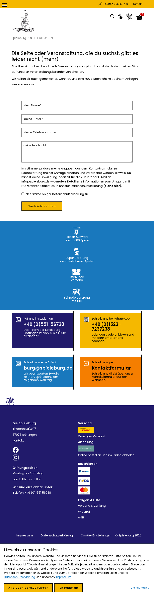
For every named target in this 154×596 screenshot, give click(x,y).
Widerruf (84, 512)
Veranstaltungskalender (47, 72)
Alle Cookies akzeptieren (28, 588)
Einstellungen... (140, 587)
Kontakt (120, 4)
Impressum (24, 535)
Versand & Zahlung (92, 506)
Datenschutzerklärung (57, 535)
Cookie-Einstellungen (96, 535)
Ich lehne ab (68, 588)
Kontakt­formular (111, 368)
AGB (81, 517)
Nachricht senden (42, 206)
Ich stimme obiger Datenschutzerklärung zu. (57, 194)
